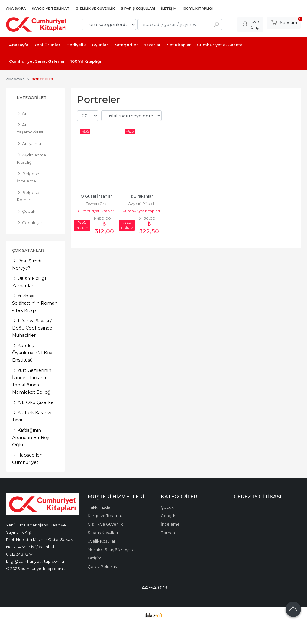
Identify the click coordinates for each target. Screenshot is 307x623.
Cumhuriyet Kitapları (96, 210)
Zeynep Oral (96, 203)
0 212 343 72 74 (20, 554)
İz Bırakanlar (141, 196)
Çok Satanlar (28, 250)
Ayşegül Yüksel (141, 203)
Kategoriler (32, 97)
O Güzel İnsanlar (96, 196)
